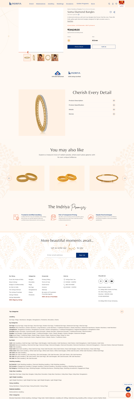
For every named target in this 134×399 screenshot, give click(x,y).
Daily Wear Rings (67, 354)
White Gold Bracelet (73, 331)
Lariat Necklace (51, 308)
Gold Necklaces (62, 323)
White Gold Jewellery (22, 331)
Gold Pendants (92, 323)
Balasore (24, 384)
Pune (27, 388)
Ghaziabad (13, 386)
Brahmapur (54, 384)
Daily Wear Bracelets (41, 354)
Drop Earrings (19, 306)
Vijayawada (63, 388)
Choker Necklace (31, 308)
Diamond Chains (106, 325)
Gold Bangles (43, 323)
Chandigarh (62, 384)
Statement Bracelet (63, 312)
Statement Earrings (72, 306)
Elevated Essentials (15, 378)
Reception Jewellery (62, 346)
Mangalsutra (36, 300)
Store (98, 3)
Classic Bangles (57, 314)
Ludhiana (100, 386)
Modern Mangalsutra (52, 310)
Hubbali (48, 386)
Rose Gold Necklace (83, 329)
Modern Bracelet (20, 312)
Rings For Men (65, 315)
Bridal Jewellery (26, 378)
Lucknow (94, 386)
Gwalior (32, 386)
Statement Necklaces (88, 308)
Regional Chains (40, 317)
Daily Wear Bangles (28, 354)
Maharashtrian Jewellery (16, 372)
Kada (50, 314)
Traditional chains (61, 317)
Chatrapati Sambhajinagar (74, 384)
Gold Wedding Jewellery (25, 345)
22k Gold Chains (64, 335)
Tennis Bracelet (30, 312)
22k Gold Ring (31, 335)
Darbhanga (92, 384)
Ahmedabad (17, 384)
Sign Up (82, 236)
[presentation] (120, 394)
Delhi (105, 384)
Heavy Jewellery (14, 363)
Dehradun (100, 384)
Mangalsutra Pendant (24, 310)
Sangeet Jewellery (37, 346)
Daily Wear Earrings (15, 354)
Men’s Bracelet (40, 312)
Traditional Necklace (63, 308)
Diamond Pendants (117, 325)
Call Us (103, 47)
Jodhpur (76, 386)
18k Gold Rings (41, 337)
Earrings (11, 300)
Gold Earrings (26, 323)
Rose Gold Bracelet (47, 329)
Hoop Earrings (28, 306)
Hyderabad (55, 386)
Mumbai (114, 386)
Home (68, 9)
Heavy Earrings (24, 366)
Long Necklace (41, 308)
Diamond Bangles (54, 325)
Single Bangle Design (29, 314)
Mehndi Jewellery (49, 346)
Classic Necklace (76, 308)
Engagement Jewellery (24, 346)
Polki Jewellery (17, 327)
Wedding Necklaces (47, 348)
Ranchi (41, 388)
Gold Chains (71, 323)
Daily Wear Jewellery (15, 351)
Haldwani (38, 386)
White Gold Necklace (86, 331)
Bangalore (36, 384)
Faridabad (111, 384)
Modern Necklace (101, 308)
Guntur (19, 386)
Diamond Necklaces (79, 325)
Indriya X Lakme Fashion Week (97, 378)
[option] (27, 57)
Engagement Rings (83, 348)
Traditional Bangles (42, 314)
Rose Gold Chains (59, 329)
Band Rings (16, 315)
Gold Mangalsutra (81, 323)
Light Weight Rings (56, 360)
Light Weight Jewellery (15, 357)
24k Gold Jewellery (20, 333)
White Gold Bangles (60, 331)
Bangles (79, 9)
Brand (32, 3)
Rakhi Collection (50, 378)
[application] (41, 30)
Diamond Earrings (33, 325)
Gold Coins (101, 323)
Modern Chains (18, 317)
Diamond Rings (43, 325)
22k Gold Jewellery (20, 335)
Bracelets (51, 300)
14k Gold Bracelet (32, 339)
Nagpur (120, 386)
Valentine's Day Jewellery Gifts (78, 378)
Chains (57, 300)
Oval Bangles (18, 314)
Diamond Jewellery (21, 325)
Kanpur (82, 386)
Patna (16, 388)
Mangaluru (107, 386)
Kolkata (88, 386)
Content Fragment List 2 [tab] (67, 205)
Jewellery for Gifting (62, 378)
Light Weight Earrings (30, 360)
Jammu (71, 386)
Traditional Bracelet (75, 312)
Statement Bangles (80, 314)
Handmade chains (29, 317)
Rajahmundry (34, 388)
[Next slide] (124, 158)
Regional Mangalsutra (81, 310)
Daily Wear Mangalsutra (80, 354)
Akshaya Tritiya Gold (38, 378)
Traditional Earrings (60, 306)
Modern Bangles (68, 314)
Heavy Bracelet (34, 366)
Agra (10, 384)
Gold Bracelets (52, 323)
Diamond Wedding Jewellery (41, 345)
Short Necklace (20, 308)
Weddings (63, 3)
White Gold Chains (48, 331)
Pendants (44, 300)
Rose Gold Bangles (70, 329)
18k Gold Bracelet (63, 337)
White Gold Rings (99, 331)
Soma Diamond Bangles (89, 9)
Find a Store (79, 47)
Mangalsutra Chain (94, 310)
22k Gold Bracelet (53, 335)
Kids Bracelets (86, 312)
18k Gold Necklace (74, 337)
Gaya (116, 384)
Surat (51, 388)
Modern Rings (45, 315)
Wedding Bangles (35, 348)
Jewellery (54, 3)
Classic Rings (35, 315)
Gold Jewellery (17, 323)
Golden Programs (87, 3)
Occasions (74, 3)
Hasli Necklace (111, 308)
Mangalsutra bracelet (38, 310)
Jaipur (66, 386)
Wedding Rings (58, 348)
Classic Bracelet (51, 312)
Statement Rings (55, 315)
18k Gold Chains (31, 337)
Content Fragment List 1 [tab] (66, 205)
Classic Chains (50, 317)
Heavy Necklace (14, 366)
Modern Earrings (48, 306)
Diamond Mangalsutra (93, 325)
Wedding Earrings (23, 348)
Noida (11, 388)
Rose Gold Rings (95, 329)
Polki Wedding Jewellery (58, 345)
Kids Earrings (83, 306)
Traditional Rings (26, 315)
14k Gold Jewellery (20, 339)
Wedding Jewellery (14, 342)
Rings (17, 300)
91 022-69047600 (103, 277)
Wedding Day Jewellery (75, 346)
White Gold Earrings (36, 331)
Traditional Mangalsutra (66, 310)
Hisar (43, 386)
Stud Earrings (38, 306)
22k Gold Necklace (76, 335)
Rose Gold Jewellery (22, 329)
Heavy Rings (44, 366)
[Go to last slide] (9, 158)
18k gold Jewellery (20, 337)
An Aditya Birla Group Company (107, 281)
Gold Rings (34, 323)
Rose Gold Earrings (34, 329)
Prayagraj (22, 388)
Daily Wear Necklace (54, 354)
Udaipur (56, 388)
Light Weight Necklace (16, 360)
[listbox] (41, 56)
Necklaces (23, 300)
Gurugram (25, 386)
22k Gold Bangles (42, 335)
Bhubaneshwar (45, 384)
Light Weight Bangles (43, 360)
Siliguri (46, 388)
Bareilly (30, 384)
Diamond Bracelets (66, 325)
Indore (61, 386)
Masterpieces (42, 3)
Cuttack (85, 384)
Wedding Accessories (70, 348)
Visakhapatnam (73, 388)
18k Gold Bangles (52, 337)
